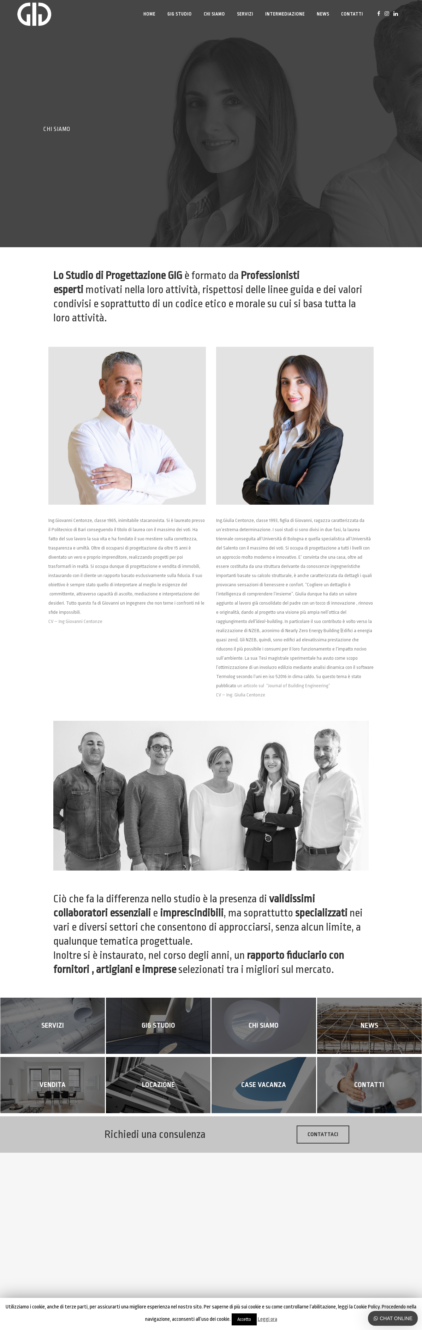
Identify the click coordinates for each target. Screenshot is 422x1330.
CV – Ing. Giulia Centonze (240, 694)
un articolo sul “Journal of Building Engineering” (283, 685)
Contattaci (323, 1135)
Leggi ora (267, 1319)
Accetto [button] (244, 1319)
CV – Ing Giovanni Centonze (75, 621)
